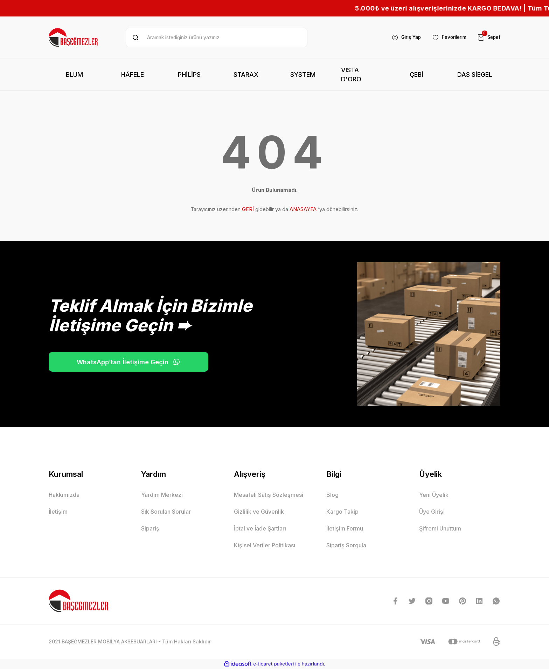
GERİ (248, 209)
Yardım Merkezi (162, 494)
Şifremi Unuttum (440, 528)
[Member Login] (401, 38)
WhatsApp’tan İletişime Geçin (120, 362)
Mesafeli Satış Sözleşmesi (268, 494)
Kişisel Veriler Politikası (264, 545)
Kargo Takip (342, 511)
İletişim (58, 511)
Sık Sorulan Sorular (166, 511)
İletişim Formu (344, 528)
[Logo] (74, 37)
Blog (332, 494)
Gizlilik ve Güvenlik (259, 511)
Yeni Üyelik (434, 494)
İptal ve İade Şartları (260, 528)
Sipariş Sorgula (346, 545)
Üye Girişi (432, 511)
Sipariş (150, 528)
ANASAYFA (303, 209)
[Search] (216, 37)
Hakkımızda (64, 494)
